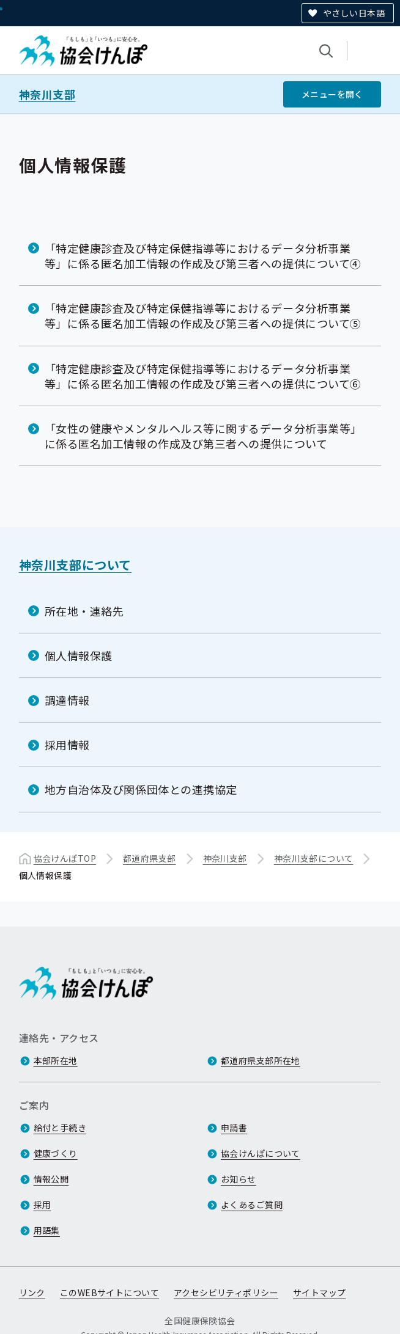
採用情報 (67, 745)
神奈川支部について (75, 565)
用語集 (47, 1231)
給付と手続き (60, 1128)
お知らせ (238, 1179)
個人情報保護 (79, 655)
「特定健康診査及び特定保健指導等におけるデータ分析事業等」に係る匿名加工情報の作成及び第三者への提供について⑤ (203, 315)
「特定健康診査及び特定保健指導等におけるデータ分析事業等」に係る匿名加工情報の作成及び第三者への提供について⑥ (203, 375)
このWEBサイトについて (109, 1293)
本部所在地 (56, 1061)
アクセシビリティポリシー (226, 1293)
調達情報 (67, 700)
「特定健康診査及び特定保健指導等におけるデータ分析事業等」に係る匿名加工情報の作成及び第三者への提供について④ (203, 255)
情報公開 (51, 1179)
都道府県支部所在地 (260, 1061)
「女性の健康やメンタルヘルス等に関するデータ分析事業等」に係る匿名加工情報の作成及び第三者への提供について (203, 435)
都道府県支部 (149, 857)
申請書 (234, 1128)
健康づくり (56, 1154)
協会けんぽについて (260, 1154)
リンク (32, 1293)
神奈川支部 (47, 94)
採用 (42, 1205)
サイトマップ (319, 1293)
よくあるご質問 (252, 1205)
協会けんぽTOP (65, 857)
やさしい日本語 (354, 13)
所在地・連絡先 (84, 611)
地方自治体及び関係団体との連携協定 (141, 789)
